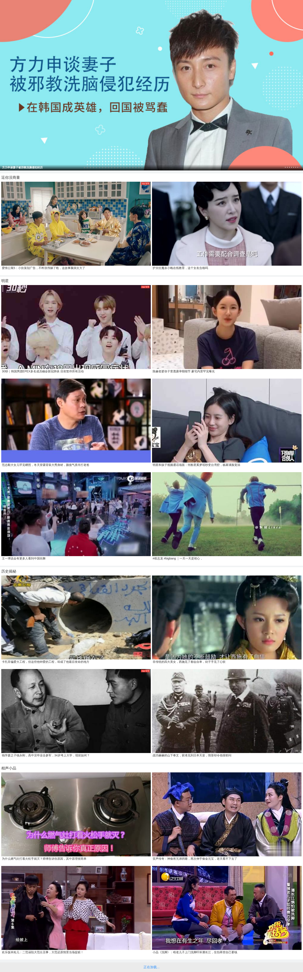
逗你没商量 (10, 177)
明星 (5, 281)
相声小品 (8, 768)
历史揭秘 (8, 571)
